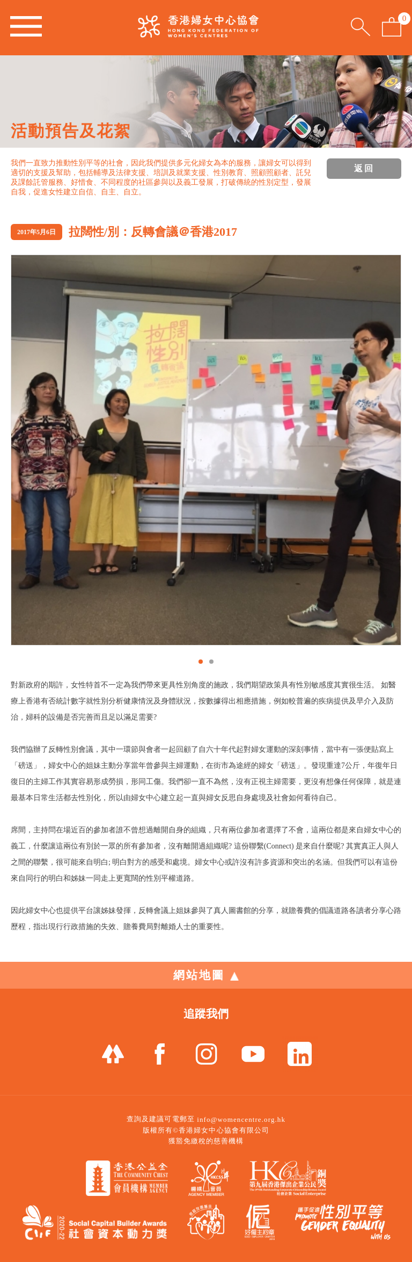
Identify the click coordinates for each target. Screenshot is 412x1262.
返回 (364, 168)
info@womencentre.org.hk (241, 1119)
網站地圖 (206, 975)
